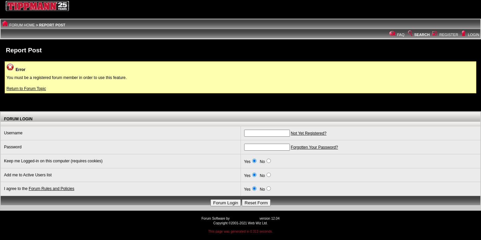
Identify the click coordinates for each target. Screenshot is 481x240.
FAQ (401, 35)
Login (473, 35)
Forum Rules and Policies (51, 188)
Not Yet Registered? (309, 133)
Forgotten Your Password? (314, 147)
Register (448, 35)
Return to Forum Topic (26, 88)
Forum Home (22, 25)
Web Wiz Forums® (244, 218)
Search (418, 35)
